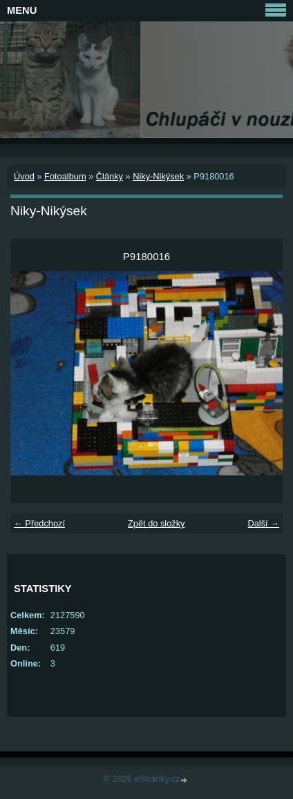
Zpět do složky (156, 523)
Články (109, 176)
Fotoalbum (65, 176)
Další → (263, 523)
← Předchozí (39, 523)
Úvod (24, 176)
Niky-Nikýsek (158, 176)
